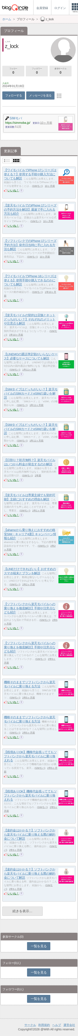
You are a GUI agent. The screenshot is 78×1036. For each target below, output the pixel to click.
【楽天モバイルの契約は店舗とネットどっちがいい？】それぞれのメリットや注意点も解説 (29, 319)
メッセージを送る (40, 95)
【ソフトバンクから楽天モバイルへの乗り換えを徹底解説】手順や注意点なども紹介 (29, 608)
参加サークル (61, 71)
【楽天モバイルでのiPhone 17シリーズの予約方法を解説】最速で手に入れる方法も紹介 (30, 209)
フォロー (13, 71)
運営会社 (69, 1025)
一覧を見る (39, 946)
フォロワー (37, 71)
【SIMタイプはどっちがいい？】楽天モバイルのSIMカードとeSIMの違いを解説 (31, 393)
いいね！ (13, 190)
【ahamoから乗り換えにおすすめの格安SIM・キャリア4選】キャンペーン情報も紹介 (30, 534)
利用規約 (44, 1025)
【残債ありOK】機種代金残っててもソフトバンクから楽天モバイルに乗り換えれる (30, 756)
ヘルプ (56, 1025)
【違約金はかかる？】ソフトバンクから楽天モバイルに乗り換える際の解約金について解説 (29, 834)
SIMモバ (37, 186)
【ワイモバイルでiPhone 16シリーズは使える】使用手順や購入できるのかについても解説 (30, 280)
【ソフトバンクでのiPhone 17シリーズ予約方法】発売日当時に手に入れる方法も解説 (30, 245)
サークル (30, 1025)
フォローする (13, 95)
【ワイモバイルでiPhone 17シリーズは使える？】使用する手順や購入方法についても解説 (30, 174)
